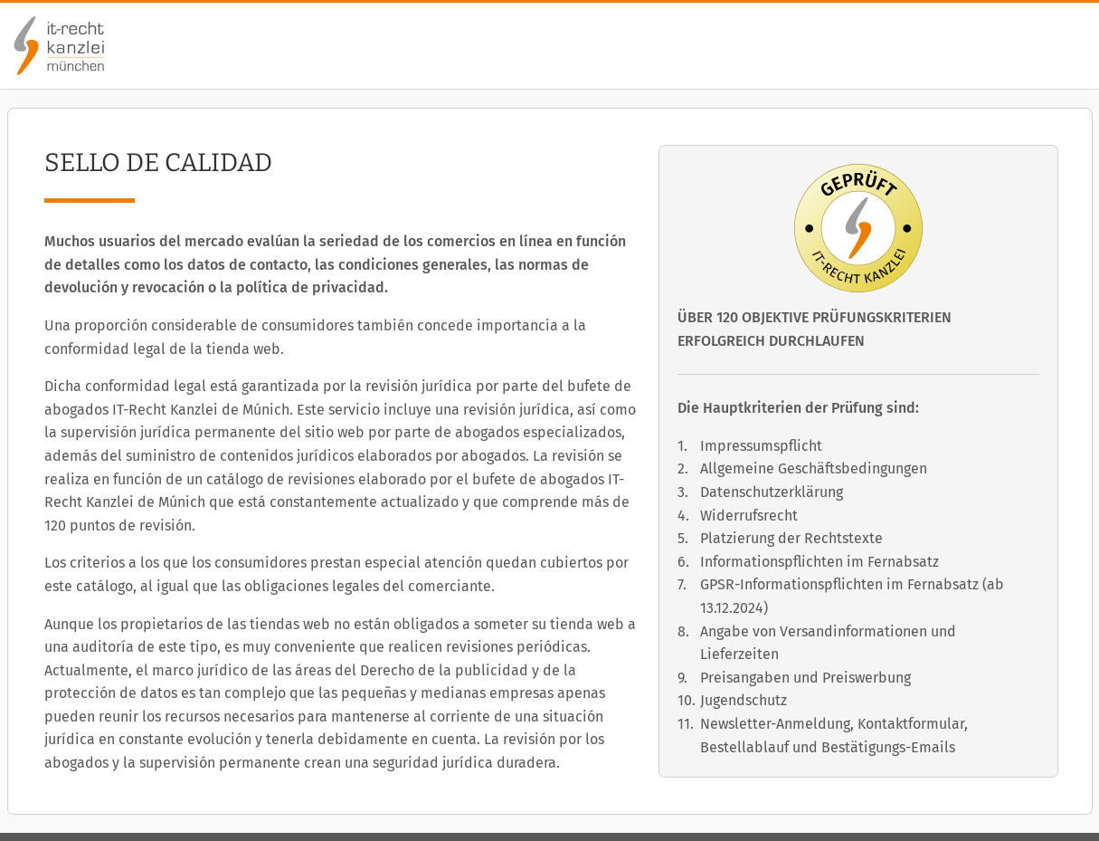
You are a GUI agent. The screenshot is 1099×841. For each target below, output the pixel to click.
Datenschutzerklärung (771, 492)
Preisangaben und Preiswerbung (805, 677)
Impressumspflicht (761, 445)
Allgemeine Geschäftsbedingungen (813, 468)
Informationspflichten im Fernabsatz (819, 561)
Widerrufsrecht (749, 515)
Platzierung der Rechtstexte (791, 538)
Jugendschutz (743, 700)
